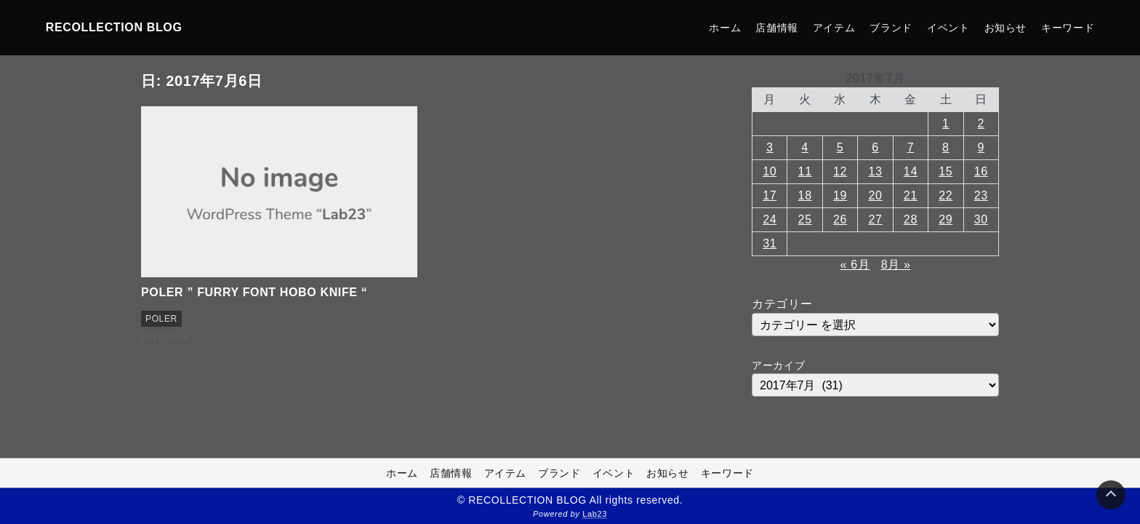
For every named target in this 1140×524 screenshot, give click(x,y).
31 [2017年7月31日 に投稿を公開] (769, 243)
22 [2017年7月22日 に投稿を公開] (945, 195)
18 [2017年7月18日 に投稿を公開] (805, 195)
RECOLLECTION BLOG (114, 27)
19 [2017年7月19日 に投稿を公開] (840, 195)
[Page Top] (1110, 494)
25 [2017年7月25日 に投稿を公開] (805, 219)
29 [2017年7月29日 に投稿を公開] (945, 219)
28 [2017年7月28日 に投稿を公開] (911, 219)
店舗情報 (776, 27)
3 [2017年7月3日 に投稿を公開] (770, 147)
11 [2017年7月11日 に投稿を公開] (805, 171)
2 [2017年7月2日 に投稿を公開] (980, 123)
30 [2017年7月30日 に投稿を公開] (981, 219)
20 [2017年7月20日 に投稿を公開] (875, 195)
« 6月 (855, 264)
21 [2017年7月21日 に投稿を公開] (911, 195)
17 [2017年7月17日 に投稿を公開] (769, 195)
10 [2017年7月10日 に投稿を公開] (769, 171)
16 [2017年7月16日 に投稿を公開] (981, 171)
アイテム (834, 27)
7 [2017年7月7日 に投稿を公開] (911, 147)
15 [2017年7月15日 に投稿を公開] (945, 171)
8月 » (896, 264)
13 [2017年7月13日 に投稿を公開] (875, 171)
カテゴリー (782, 304)
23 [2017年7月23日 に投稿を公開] (981, 195)
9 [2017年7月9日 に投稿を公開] (980, 147)
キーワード (1067, 27)
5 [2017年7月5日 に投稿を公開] (840, 147)
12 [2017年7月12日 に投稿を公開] (840, 171)
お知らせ (1005, 27)
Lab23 (594, 513)
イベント (948, 27)
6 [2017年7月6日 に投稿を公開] (875, 147)
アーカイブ (778, 365)
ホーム (725, 27)
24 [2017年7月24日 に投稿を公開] (769, 219)
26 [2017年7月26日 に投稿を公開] (840, 219)
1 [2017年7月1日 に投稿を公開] (946, 123)
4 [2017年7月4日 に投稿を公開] (804, 147)
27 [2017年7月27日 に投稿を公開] (875, 219)
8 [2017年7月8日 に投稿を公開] (946, 147)
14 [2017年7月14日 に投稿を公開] (911, 171)
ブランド (891, 27)
